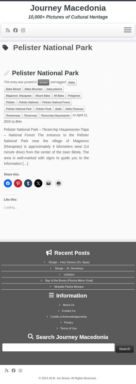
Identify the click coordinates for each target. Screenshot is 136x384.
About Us (68, 304)
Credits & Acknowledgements (68, 316)
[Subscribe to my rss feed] (9, 30)
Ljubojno (69, 274)
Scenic (44, 82)
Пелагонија (13, 115)
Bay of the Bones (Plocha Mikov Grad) (69, 280)
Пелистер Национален (55, 115)
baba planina (54, 89)
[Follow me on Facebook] (17, 30)
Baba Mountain (34, 89)
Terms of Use (68, 328)
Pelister (10, 102)
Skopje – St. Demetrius (69, 268)
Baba (72, 82)
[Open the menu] (127, 30)
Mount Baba (43, 95)
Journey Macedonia (68, 8)
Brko (18, 121)
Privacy (68, 322)
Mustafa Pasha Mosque (69, 286)
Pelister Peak (43, 108)
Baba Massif (13, 89)
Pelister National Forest (56, 102)
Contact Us (68, 310)
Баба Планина (74, 108)
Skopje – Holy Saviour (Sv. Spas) (69, 262)
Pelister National (28, 102)
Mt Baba (59, 95)
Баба (58, 108)
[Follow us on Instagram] (24, 30)
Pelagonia (74, 95)
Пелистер (30, 115)
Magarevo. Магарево (18, 95)
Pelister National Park (45, 73)
